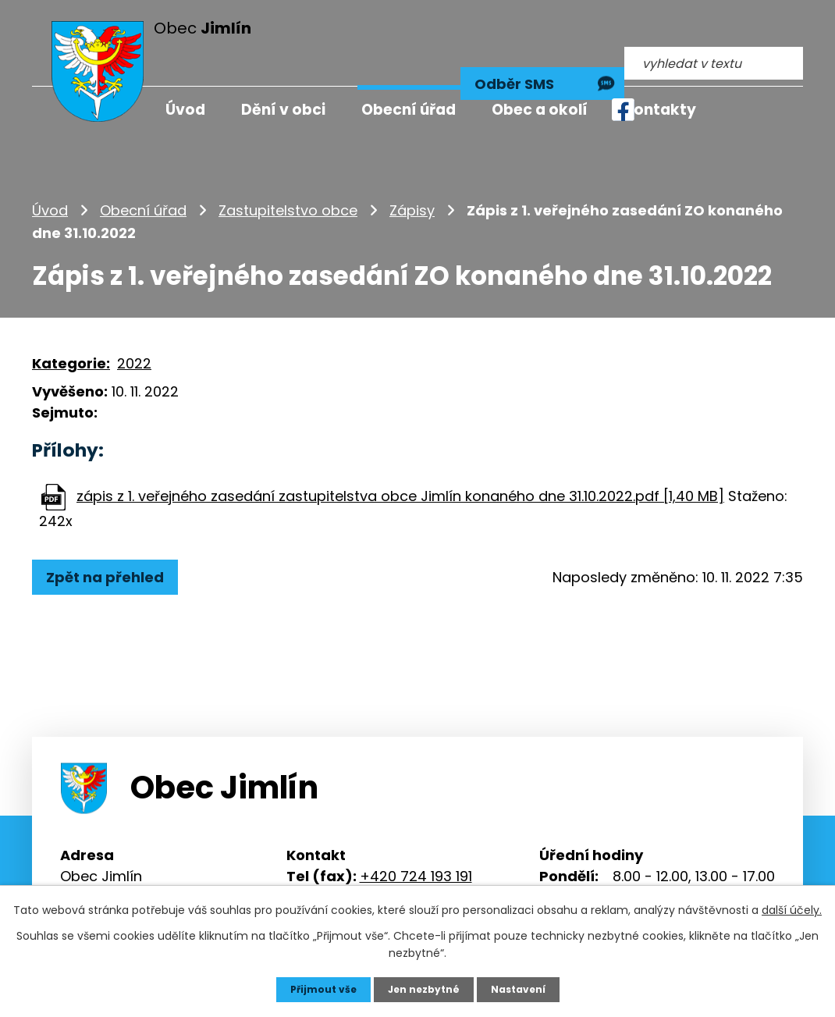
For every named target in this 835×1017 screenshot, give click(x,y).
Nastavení (527, 988)
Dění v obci (283, 109)
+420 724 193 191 (416, 841)
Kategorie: (71, 328)
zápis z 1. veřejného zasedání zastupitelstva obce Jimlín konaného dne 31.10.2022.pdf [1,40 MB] (400, 460)
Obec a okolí (540, 109)
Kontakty (660, 109)
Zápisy (412, 175)
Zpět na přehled (112, 541)
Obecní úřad (143, 175)
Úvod (50, 175)
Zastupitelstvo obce (288, 175)
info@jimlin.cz (406, 862)
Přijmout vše (314, 988)
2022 (134, 328)
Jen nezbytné (423, 988)
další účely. (792, 908)
